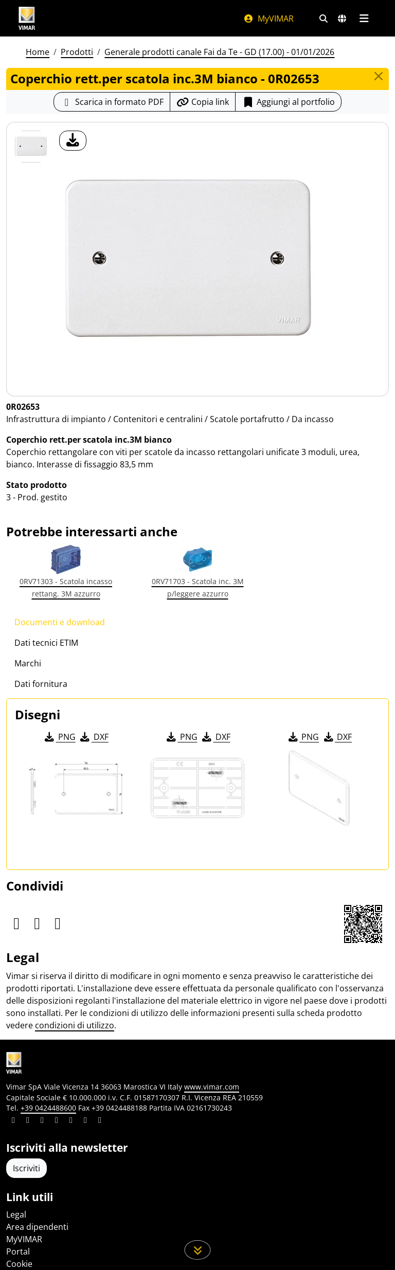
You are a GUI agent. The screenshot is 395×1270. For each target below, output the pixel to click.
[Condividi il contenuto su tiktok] (100, 1121)
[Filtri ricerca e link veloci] (323, 18)
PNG (59, 736)
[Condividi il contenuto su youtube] (71, 1121)
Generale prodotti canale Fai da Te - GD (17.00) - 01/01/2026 (219, 52)
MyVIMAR (268, 18)
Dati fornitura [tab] (40, 684)
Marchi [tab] (27, 663)
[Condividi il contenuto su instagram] (56, 1121)
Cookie (19, 1263)
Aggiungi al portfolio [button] (288, 101)
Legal (16, 1214)
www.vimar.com (211, 1087)
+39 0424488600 (48, 1108)
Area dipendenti (37, 1226)
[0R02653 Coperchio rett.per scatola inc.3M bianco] (31, 146)
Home (37, 52)
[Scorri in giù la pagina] (198, 1250)
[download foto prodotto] (72, 141)
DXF (94, 736)
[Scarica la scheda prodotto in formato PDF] (111, 102)
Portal (18, 1251)
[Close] (378, 76)
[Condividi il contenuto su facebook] (28, 1121)
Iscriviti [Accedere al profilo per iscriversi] (26, 1168)
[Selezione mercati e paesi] (342, 18)
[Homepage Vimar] (121, 18)
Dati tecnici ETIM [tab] (46, 642)
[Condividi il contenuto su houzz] (85, 1121)
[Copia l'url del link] (203, 102)
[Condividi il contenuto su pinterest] (42, 1121)
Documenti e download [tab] (59, 622)
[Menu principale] (363, 18)
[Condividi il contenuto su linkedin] (13, 1121)
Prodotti (77, 52)
